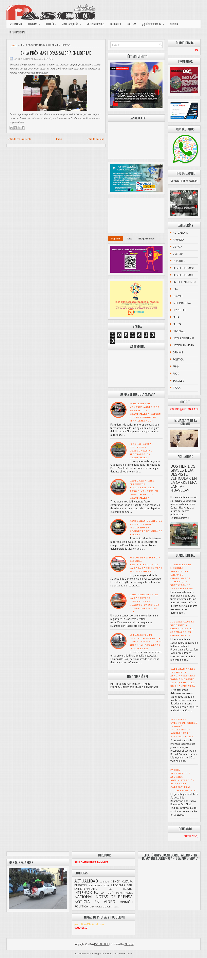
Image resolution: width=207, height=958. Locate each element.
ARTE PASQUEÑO (73, 23)
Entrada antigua (95, 138)
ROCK (176, 373)
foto (175, 289)
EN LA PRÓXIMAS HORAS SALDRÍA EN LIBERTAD (56, 53)
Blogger (129, 944)
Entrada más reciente (19, 138)
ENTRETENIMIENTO (184, 282)
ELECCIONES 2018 (183, 275)
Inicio (59, 138)
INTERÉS (52, 23)
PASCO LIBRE (101, 944)
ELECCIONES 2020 (183, 268)
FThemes (128, 953)
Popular (115, 238)
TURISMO (35, 23)
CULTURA (178, 254)
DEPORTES (115, 24)
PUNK (176, 366)
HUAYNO (178, 296)
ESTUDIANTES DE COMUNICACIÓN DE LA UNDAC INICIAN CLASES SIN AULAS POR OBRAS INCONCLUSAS (146, 642)
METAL (177, 317)
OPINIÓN (174, 24)
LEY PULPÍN (179, 310)
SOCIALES (178, 380)
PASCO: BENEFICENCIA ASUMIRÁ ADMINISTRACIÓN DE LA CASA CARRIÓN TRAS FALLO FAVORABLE (146, 565)
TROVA (177, 387)
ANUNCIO (178, 239)
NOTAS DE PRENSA (183, 338)
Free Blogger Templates (100, 953)
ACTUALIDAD (16, 24)
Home (14, 45)
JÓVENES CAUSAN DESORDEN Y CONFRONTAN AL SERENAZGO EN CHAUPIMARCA (141, 451)
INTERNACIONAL (17, 32)
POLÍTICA (131, 24)
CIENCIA (177, 247)
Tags (129, 238)
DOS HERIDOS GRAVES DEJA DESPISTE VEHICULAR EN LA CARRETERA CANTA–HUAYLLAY (183, 478)
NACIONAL (179, 331)
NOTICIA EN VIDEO (95, 24)
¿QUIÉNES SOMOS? (154, 23)
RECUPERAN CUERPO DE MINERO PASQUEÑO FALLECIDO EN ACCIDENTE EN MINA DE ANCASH (146, 528)
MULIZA (177, 324)
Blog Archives (146, 238)
